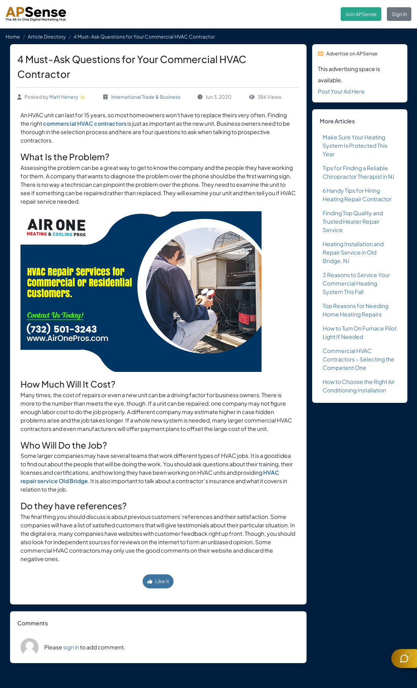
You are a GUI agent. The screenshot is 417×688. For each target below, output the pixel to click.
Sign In (399, 14)
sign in (71, 647)
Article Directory (47, 36)
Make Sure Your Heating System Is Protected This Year (355, 145)
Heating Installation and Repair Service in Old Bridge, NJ (353, 252)
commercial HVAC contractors (85, 123)
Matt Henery (63, 97)
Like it (158, 581)
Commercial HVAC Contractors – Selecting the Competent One (359, 359)
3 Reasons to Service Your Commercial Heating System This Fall (356, 283)
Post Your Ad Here (341, 91)
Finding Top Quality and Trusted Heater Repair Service (353, 221)
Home (13, 36)
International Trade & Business (145, 97)
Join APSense (361, 14)
